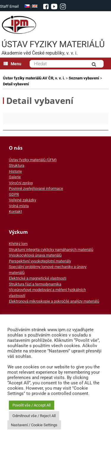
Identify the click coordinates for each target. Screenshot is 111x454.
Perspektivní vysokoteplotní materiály (40, 261)
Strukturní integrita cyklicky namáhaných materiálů (51, 249)
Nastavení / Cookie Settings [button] (34, 425)
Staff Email (9, 6)
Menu (12, 63)
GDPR (14, 194)
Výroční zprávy (21, 183)
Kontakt (15, 211)
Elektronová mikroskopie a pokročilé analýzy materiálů (54, 301)
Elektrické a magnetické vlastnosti (37, 278)
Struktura (16, 165)
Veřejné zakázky (22, 200)
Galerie (15, 177)
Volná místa (19, 206)
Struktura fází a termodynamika (35, 284)
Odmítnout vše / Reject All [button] (34, 416)
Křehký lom (18, 243)
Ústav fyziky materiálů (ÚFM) (33, 160)
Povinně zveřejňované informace (36, 188)
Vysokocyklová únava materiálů (35, 255)
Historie (15, 171)
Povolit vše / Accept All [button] (31, 405)
